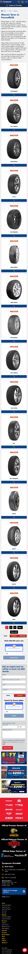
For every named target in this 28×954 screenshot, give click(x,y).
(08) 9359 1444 (10, 874)
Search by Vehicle (6, 905)
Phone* (10, 680)
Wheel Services (6, 926)
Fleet (3, 936)
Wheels (4, 915)
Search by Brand (6, 909)
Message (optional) (7, 730)
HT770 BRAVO (14, 373)
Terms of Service (20, 742)
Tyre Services (5, 924)
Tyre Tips (4, 913)
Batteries (4, 923)
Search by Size (6, 907)
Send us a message (10, 877)
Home (3, 11)
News (3, 938)
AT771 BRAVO (14, 126)
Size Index (4, 948)
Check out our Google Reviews (14, 891)
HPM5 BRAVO (14, 302)
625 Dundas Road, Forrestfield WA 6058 (15, 870)
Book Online (6, 934)
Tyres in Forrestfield (7, 950)
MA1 (14, 443)
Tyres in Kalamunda (7, 952)
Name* (4, 675)
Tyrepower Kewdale (14, 5)
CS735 (14, 197)
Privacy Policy (9, 742)
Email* (4, 685)
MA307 (14, 549)
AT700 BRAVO (14, 91)
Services (4, 921)
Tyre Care (4, 911)
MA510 (14, 584)
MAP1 (14, 619)
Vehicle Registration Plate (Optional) (8, 724)
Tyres (3, 903)
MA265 (14, 513)
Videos (4, 940)
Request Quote (7, 747)
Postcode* (5, 690)
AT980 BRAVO (14, 161)
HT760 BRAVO (14, 337)
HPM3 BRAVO (14, 267)
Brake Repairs (5, 928)
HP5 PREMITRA (14, 232)
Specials (4, 930)
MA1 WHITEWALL (14, 478)
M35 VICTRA (14, 408)
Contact (4, 932)
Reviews (4, 942)
